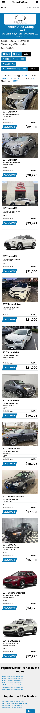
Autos (3, 7)
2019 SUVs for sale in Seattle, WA (12, 687)
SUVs (16, 54)
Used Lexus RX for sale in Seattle (12, 705)
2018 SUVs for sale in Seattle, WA (12, 689)
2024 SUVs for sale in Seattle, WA (12, 678)
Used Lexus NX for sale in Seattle (12, 707)
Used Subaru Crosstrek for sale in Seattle (14, 703)
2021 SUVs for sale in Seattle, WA (12, 685)
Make (27, 54)
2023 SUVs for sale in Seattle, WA (12, 680)
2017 (6, 59)
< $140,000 (18, 59)
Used (6, 54)
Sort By (33, 69)
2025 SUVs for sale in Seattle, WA (12, 676)
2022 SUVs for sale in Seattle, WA (12, 683)
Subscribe (36, 7)
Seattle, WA (9, 64)
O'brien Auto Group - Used (14, 69)
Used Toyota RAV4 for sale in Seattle (13, 701)
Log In (29, 7)
